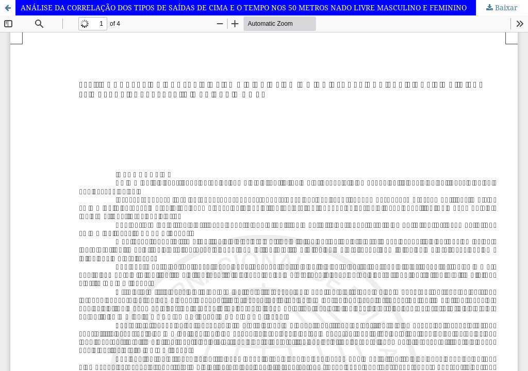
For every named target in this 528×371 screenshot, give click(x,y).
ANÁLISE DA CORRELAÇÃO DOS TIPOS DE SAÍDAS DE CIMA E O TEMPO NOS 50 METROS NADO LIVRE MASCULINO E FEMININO (244, 7)
